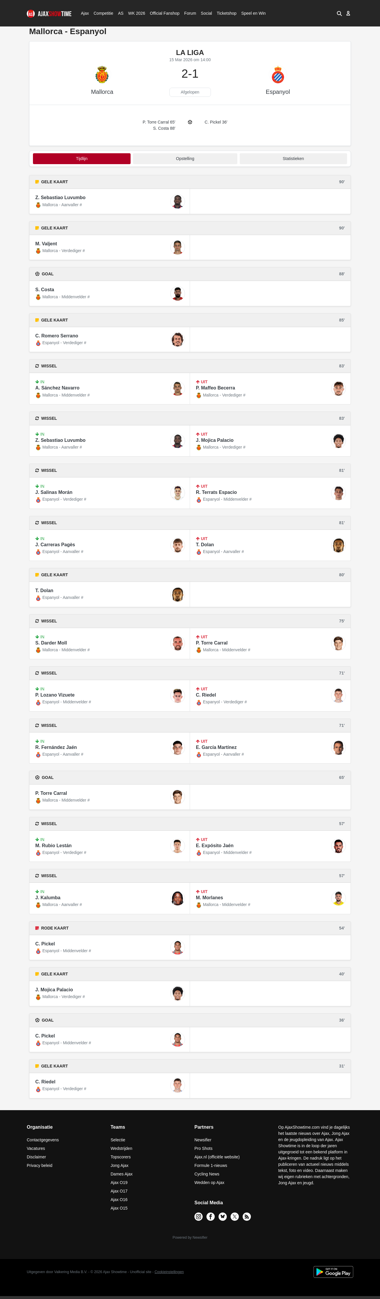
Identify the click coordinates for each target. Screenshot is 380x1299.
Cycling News (206, 1174)
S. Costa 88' (164, 128)
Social (206, 13)
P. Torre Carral (212, 642)
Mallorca (102, 92)
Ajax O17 (119, 1191)
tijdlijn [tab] (81, 158)
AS (120, 13)
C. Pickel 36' (216, 122)
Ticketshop (226, 13)
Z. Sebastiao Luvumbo (60, 197)
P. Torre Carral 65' (159, 122)
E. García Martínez (216, 747)
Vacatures (36, 1148)
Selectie (118, 1140)
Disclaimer (36, 1157)
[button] (339, 13)
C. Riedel (206, 694)
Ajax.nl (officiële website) (217, 1157)
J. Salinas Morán (53, 492)
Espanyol (278, 92)
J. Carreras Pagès (55, 544)
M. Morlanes (209, 897)
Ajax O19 (119, 1182)
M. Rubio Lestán (53, 845)
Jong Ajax (120, 1165)
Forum (190, 13)
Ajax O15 (119, 1208)
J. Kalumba (47, 897)
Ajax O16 (119, 1199)
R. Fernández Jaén (56, 747)
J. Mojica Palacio (215, 440)
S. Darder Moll (51, 642)
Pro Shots (203, 1148)
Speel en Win (253, 13)
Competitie (101, 13)
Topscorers (121, 1157)
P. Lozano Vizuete (55, 694)
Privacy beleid (39, 1165)
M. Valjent (46, 243)
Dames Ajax (122, 1174)
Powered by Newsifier (190, 1237)
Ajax (84, 13)
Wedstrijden (121, 1148)
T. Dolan (205, 544)
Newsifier (202, 1140)
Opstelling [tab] (185, 158)
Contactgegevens (43, 1140)
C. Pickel (45, 943)
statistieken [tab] (293, 158)
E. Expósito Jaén (215, 845)
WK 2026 (135, 13)
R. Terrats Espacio (216, 492)
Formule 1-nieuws (210, 1165)
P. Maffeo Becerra (215, 387)
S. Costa (44, 289)
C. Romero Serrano (56, 335)
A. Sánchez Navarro (57, 387)
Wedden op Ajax (209, 1182)
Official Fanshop (161, 13)
